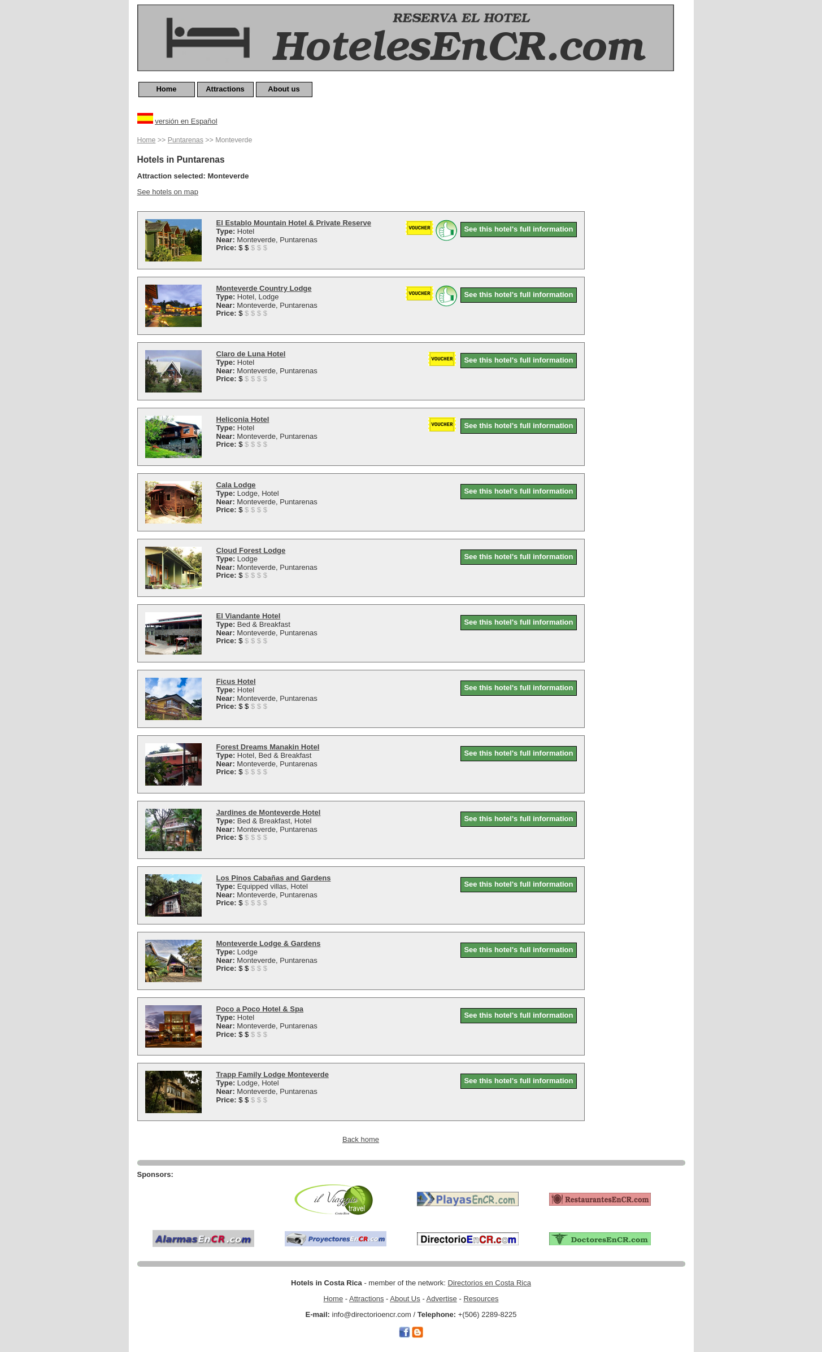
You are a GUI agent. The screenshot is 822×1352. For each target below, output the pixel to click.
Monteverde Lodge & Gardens (268, 943)
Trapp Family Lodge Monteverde (272, 1074)
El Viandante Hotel (248, 616)
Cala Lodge (236, 485)
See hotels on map (167, 191)
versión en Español (186, 121)
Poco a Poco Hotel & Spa (260, 1009)
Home (166, 89)
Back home (360, 1139)
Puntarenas (185, 140)
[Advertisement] (640, 303)
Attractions (225, 89)
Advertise (442, 1298)
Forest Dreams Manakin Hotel (268, 747)
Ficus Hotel (236, 681)
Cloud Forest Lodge (251, 550)
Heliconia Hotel (242, 419)
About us (283, 89)
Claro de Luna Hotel (251, 354)
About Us (405, 1298)
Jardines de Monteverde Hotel (268, 812)
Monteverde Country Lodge (264, 288)
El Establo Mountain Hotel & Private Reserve (294, 223)
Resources (480, 1298)
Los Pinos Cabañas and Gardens (273, 878)
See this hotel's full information (518, 229)
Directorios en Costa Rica (489, 1283)
